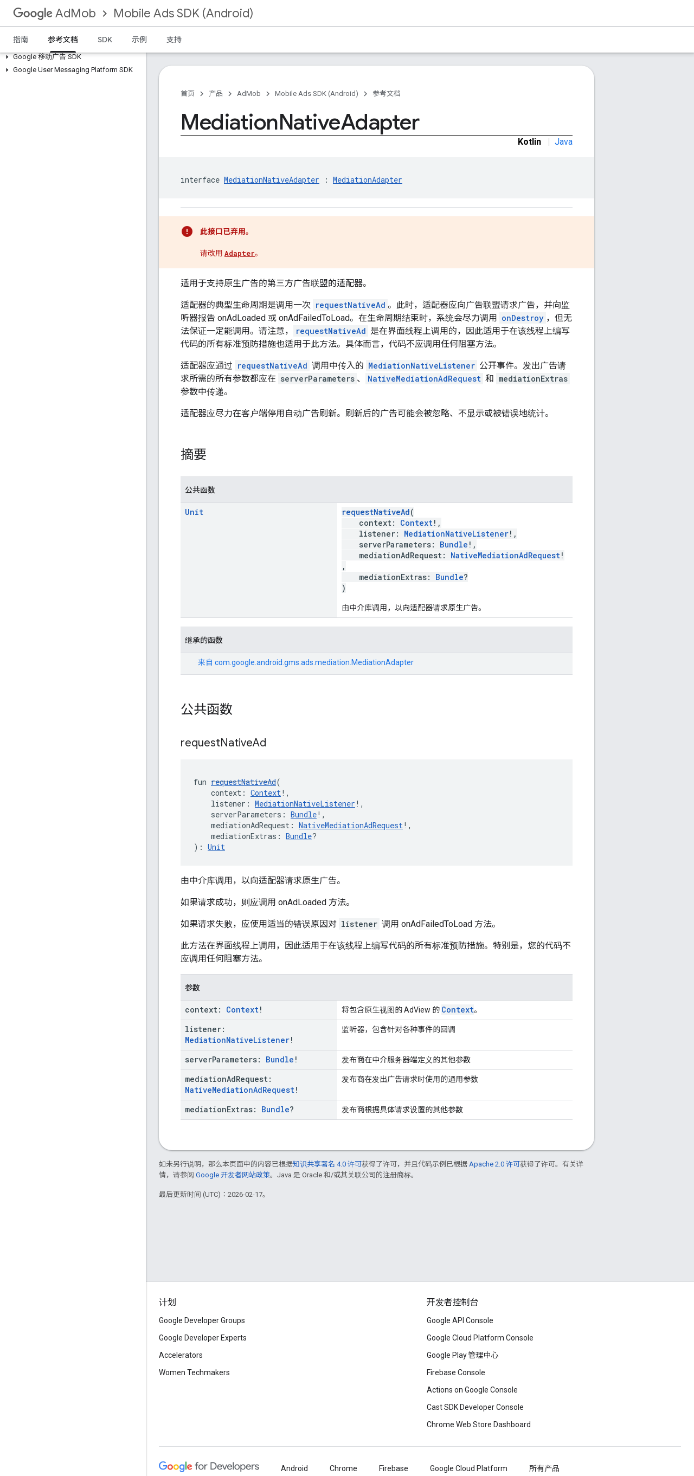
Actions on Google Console (472, 1389)
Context (416, 523)
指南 (20, 39)
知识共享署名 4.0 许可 (327, 1164)
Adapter (239, 253)
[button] (71, 56)
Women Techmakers (194, 1372)
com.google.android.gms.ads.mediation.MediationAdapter (314, 662)
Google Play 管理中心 (463, 1355)
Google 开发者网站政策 (233, 1175)
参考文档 (386, 93)
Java (564, 142)
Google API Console (460, 1320)
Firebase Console (456, 1372)
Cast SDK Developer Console (475, 1407)
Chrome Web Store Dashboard (479, 1424)
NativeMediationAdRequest (424, 378)
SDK (105, 39)
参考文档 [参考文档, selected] (63, 39)
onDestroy (523, 318)
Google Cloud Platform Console (480, 1337)
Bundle (454, 544)
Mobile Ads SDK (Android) (183, 13)
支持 (174, 39)
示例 (139, 39)
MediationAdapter (367, 180)
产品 (216, 93)
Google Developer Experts (203, 1337)
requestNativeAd (350, 305)
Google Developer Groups (202, 1320)
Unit (194, 512)
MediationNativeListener (421, 365)
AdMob (54, 13)
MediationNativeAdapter (271, 180)
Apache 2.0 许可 (494, 1164)
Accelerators (181, 1355)
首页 (188, 93)
